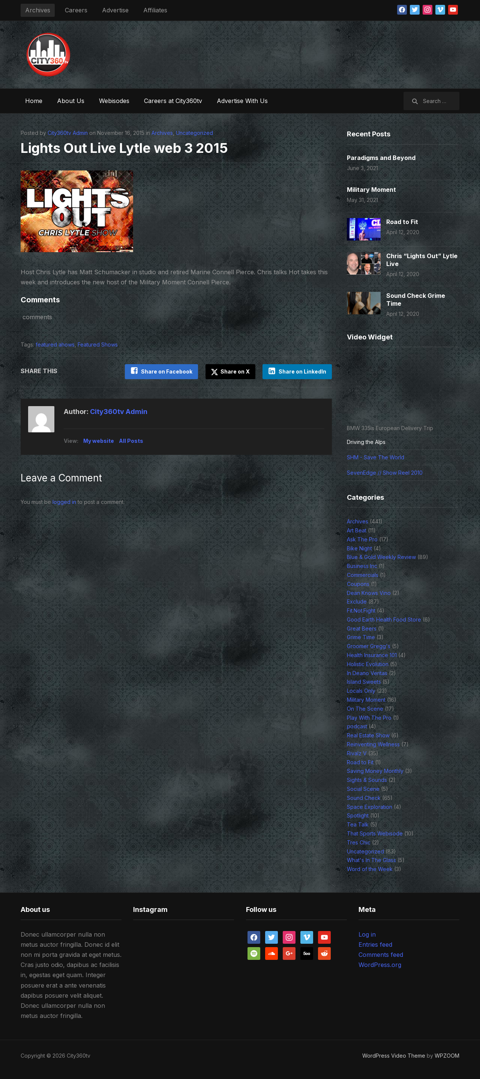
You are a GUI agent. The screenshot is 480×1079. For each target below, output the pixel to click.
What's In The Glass (371, 860)
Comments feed (380, 954)
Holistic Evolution (367, 664)
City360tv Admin (68, 133)
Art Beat (356, 530)
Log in (367, 934)
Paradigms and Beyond (381, 157)
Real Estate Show (368, 735)
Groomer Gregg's (368, 646)
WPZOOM (447, 1055)
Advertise (115, 10)
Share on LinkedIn (302, 371)
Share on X (230, 371)
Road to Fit (402, 222)
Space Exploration (369, 807)
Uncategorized (194, 133)
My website (98, 441)
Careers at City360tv (173, 101)
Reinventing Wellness (373, 744)
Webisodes (114, 101)
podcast (357, 726)
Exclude (357, 601)
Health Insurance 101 (372, 655)
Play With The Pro (369, 717)
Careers (76, 10)
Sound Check (364, 798)
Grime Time (361, 637)
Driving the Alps (366, 442)
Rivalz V (357, 753)
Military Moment (371, 189)
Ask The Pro (362, 539)
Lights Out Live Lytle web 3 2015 (126, 148)
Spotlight (358, 815)
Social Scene (363, 789)
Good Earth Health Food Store (384, 619)
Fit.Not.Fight (361, 610)
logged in (64, 502)
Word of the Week (370, 869)
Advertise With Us (242, 101)
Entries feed (375, 944)
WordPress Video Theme (393, 1055)
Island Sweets (364, 681)
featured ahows (55, 344)
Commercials (362, 575)
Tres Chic (358, 842)
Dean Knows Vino (369, 593)
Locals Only (361, 690)
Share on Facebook (166, 371)
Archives (37, 10)
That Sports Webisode (375, 833)
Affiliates (155, 10)
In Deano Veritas (367, 673)
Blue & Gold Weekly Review (381, 557)
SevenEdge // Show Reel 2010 (385, 472)
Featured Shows (98, 344)
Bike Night (359, 548)
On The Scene (365, 708)
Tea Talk (358, 824)
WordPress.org (379, 964)
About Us (70, 101)
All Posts (131, 441)
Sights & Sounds (367, 780)
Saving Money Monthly (375, 771)
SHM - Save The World (375, 457)
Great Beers (361, 628)
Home (33, 101)
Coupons (358, 584)
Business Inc (362, 566)
